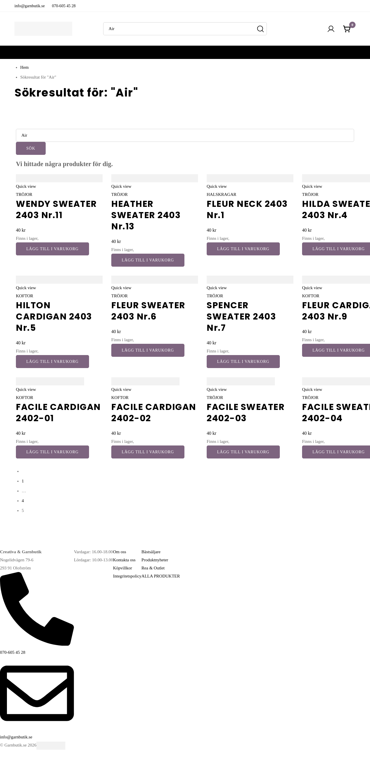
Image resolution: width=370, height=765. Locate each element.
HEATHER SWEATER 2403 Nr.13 (146, 215)
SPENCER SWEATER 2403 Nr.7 (241, 316)
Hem (24, 67)
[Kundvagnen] (347, 29)
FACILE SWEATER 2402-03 (246, 412)
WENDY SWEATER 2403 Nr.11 (56, 209)
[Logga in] (331, 29)
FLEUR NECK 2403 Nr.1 (247, 209)
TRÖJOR (24, 194)
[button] (52, 248)
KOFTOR (24, 296)
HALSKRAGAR (221, 194)
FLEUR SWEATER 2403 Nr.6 (148, 311)
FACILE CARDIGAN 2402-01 (58, 412)
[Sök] (260, 28)
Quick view (26, 186)
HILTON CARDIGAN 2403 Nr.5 (54, 316)
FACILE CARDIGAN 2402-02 (153, 412)
